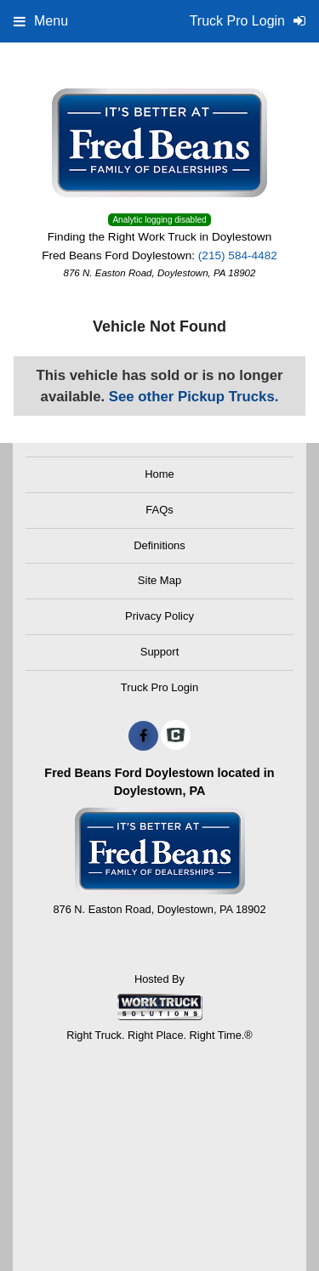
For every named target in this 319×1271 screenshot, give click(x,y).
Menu (41, 21)
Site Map (159, 580)
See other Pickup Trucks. (194, 397)
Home (159, 474)
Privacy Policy (159, 616)
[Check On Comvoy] (176, 736)
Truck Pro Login (159, 687)
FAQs (159, 509)
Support (159, 651)
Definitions (159, 545)
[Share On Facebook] (143, 736)
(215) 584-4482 (237, 255)
